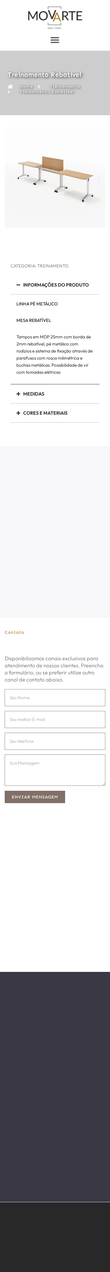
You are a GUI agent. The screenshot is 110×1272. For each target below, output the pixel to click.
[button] (11, 178)
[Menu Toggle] (55, 40)
